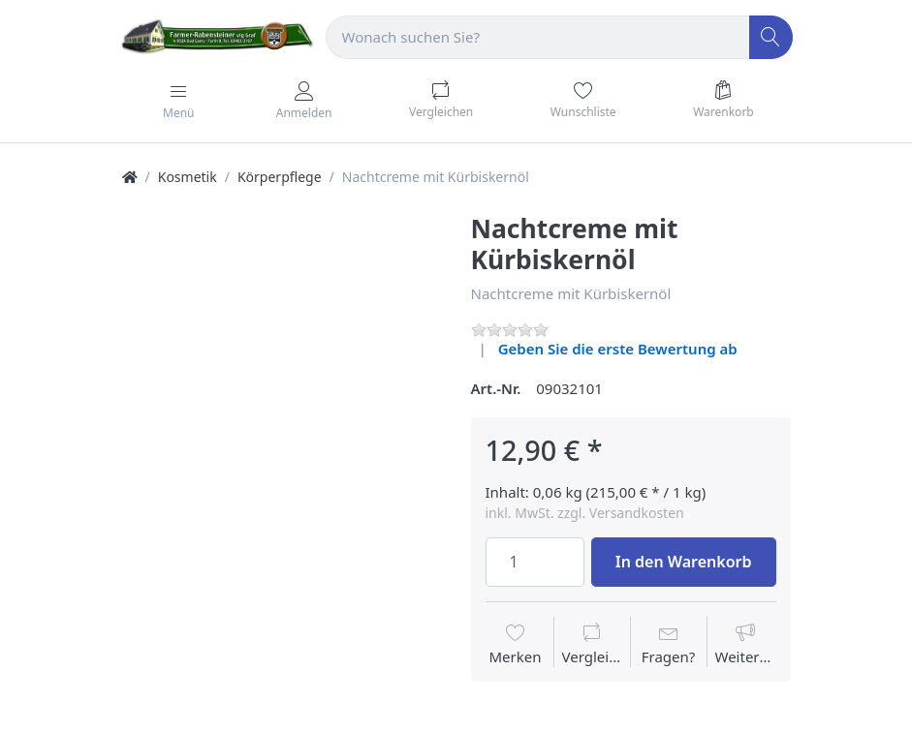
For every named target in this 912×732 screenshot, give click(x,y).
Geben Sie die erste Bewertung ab (618, 348)
